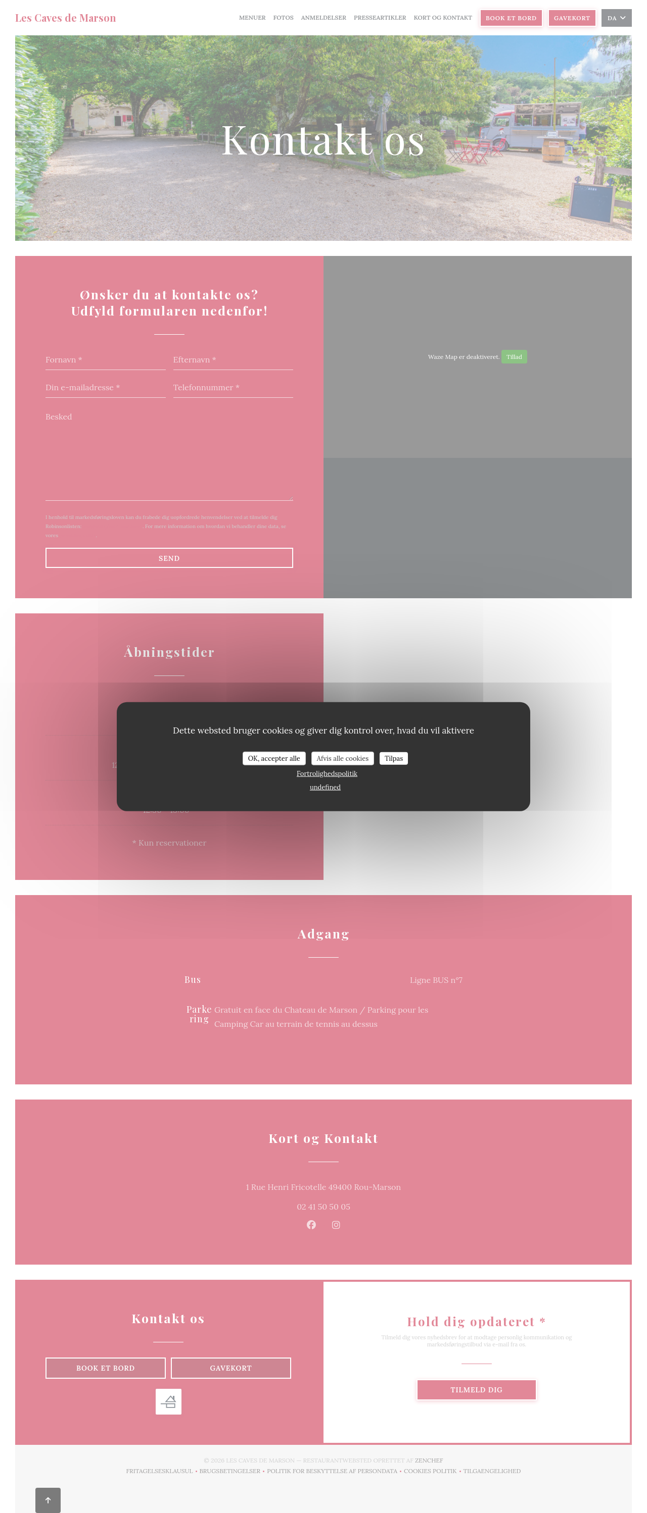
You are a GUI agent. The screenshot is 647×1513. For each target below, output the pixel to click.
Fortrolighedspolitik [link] (327, 773)
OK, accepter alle (274, 758)
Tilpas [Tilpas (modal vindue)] (394, 758)
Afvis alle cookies (342, 758)
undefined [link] (325, 787)
